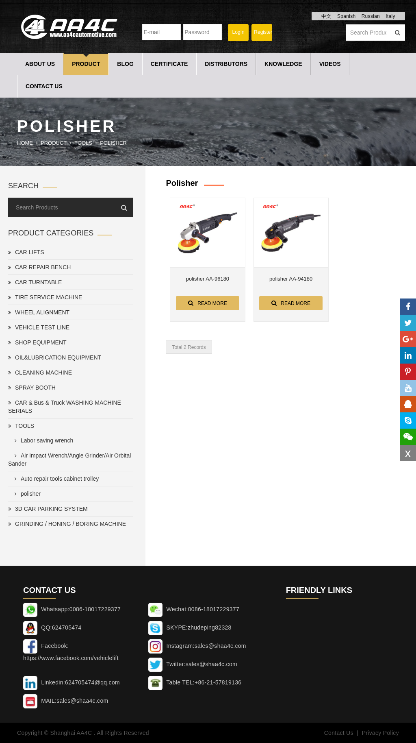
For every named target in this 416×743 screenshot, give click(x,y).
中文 (326, 16)
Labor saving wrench (42, 440)
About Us (40, 64)
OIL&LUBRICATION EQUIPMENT (54, 357)
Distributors (226, 64)
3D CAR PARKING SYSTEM (48, 509)
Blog (125, 64)
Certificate (169, 64)
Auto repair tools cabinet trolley (55, 478)
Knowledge (283, 64)
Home (25, 143)
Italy (390, 16)
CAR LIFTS (26, 252)
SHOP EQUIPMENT (37, 342)
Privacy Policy (380, 733)
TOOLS (83, 143)
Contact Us (44, 86)
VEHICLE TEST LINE (38, 327)
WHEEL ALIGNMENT (38, 312)
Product (86, 64)
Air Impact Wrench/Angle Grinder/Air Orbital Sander (69, 459)
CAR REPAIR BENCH (39, 267)
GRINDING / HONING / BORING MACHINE (67, 524)
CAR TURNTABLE (35, 282)
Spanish (346, 16)
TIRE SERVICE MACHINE (45, 297)
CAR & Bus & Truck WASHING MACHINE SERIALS (64, 406)
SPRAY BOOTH (32, 387)
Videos (330, 64)
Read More (207, 303)
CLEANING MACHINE (40, 372)
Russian (371, 16)
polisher (113, 143)
